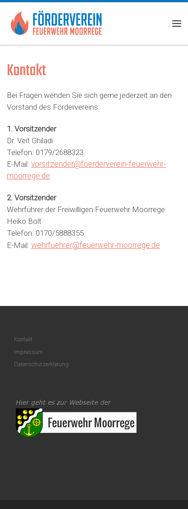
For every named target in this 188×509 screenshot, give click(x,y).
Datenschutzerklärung (41, 364)
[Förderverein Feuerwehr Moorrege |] (56, 22)
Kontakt (23, 339)
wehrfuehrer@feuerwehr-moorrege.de (95, 245)
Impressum (28, 352)
